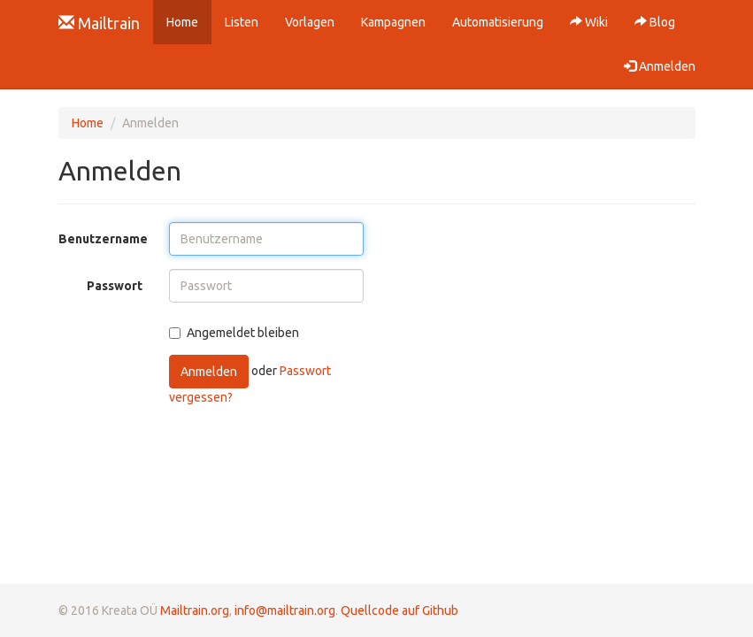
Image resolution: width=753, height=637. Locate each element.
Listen (241, 22)
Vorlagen (309, 22)
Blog (654, 22)
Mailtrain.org (194, 610)
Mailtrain (99, 23)
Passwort (114, 286)
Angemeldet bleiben (234, 333)
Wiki (589, 22)
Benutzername (103, 239)
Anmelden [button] (659, 66)
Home (188, 20)
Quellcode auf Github (399, 610)
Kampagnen (393, 22)
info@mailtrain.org (284, 610)
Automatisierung (497, 22)
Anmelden (209, 372)
